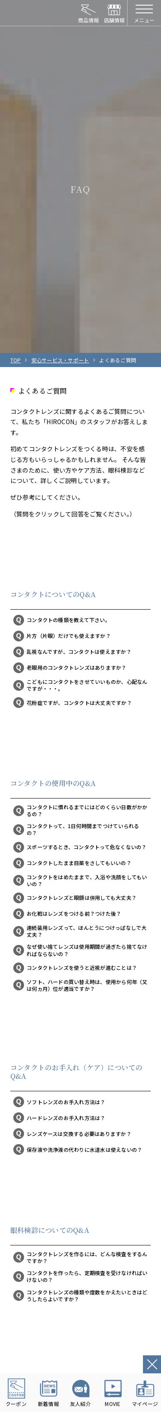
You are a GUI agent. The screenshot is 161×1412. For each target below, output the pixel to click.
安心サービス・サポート (60, 360)
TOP (15, 360)
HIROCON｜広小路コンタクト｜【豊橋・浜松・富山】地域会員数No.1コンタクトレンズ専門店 (34, 13)
